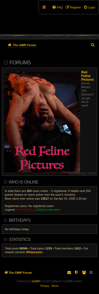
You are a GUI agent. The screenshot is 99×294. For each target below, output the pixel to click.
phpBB (36, 281)
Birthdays (20, 220)
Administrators (25, 209)
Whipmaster (34, 252)
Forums (20, 62)
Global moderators (48, 209)
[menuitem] (89, 7)
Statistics (19, 239)
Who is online (23, 182)
